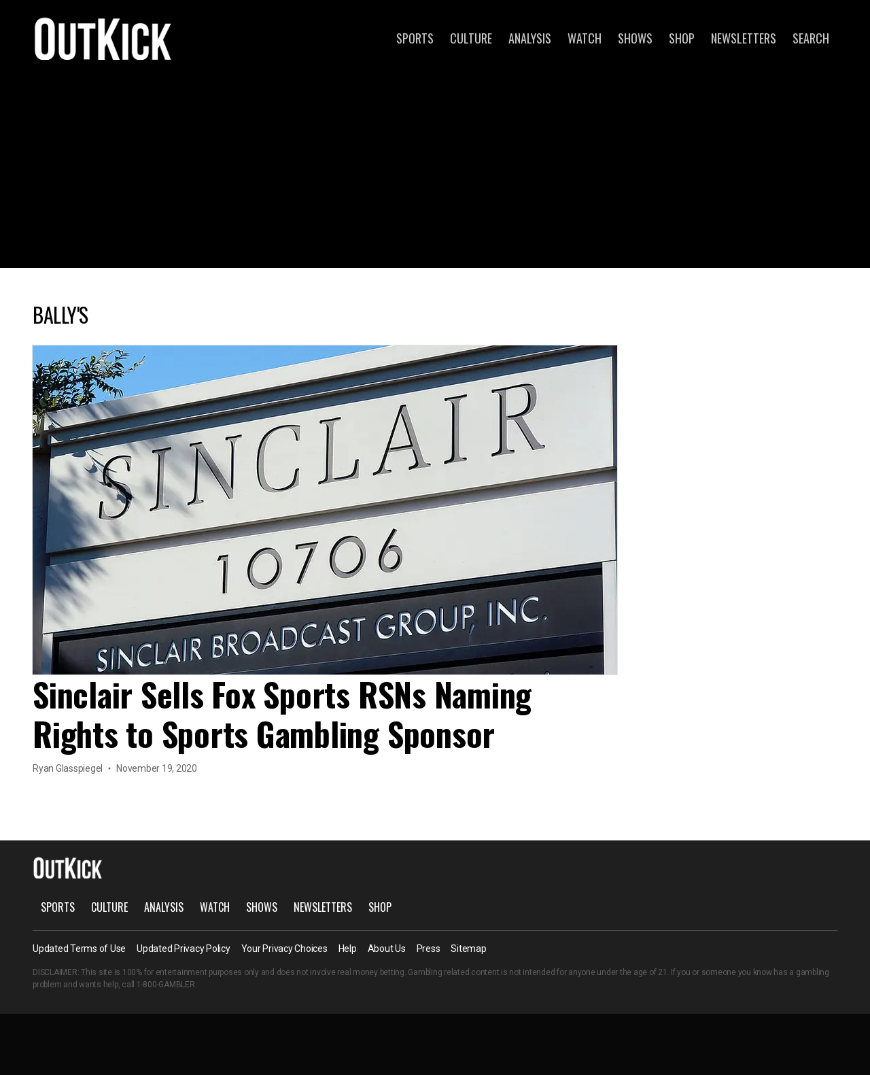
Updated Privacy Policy (183, 948)
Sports (415, 38)
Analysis (529, 38)
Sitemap (468, 948)
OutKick (103, 38)
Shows (635, 38)
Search (811, 38)
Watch (585, 38)
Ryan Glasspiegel (68, 768)
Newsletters (743, 38)
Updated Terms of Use (79, 948)
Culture (471, 38)
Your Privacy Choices (284, 948)
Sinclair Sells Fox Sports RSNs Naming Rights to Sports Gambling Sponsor (282, 713)
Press (428, 948)
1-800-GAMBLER (166, 984)
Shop (682, 38)
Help (347, 948)
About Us (387, 948)
